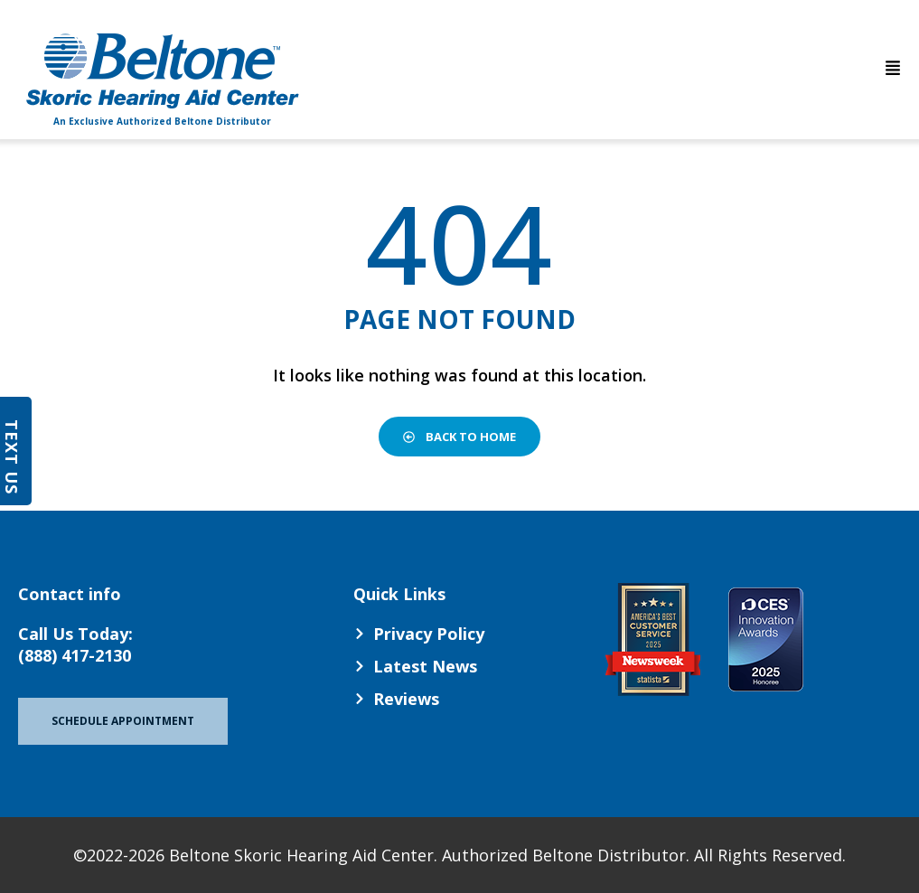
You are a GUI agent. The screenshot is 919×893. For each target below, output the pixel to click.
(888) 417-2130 (74, 655)
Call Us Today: (75, 633)
